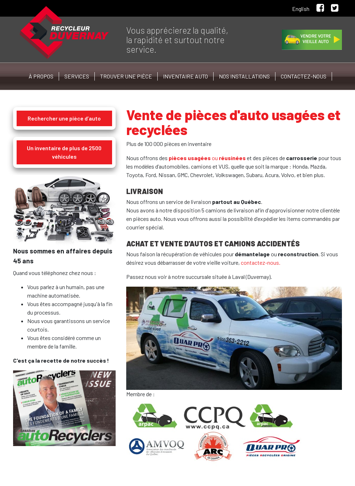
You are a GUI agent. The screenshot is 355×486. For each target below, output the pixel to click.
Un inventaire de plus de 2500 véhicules (64, 152)
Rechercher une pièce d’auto (64, 118)
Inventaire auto (185, 76)
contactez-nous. (260, 262)
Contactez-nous (303, 76)
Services (76, 76)
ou (207, 157)
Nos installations (244, 76)
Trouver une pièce (126, 76)
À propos (41, 76)
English (300, 8)
